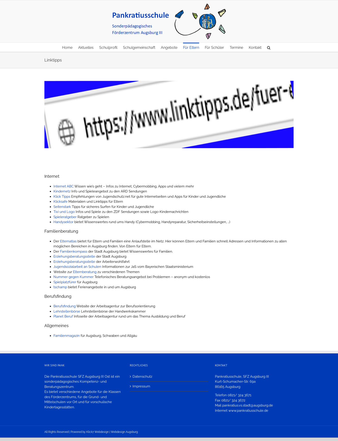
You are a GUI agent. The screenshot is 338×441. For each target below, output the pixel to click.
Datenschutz (142, 376)
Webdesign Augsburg (124, 432)
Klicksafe (60, 202)
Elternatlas (68, 241)
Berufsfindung (64, 306)
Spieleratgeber (65, 217)
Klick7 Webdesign (97, 432)
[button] (268, 47)
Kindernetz (61, 191)
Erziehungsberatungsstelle (74, 256)
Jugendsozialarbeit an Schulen (77, 267)
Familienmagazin (66, 336)
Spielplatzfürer (64, 282)
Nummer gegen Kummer (73, 277)
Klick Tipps (61, 197)
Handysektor (63, 222)
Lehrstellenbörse (66, 311)
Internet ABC (63, 186)
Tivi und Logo (64, 212)
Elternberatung (85, 272)
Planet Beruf (63, 316)
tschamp (60, 287)
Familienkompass (73, 251)
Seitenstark (62, 207)
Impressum (141, 386)
